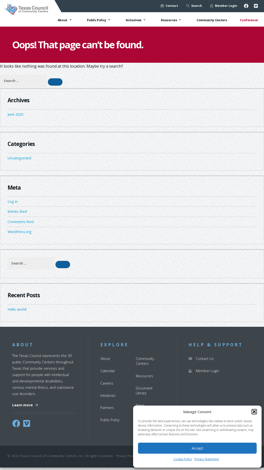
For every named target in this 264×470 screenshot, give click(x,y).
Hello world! (17, 311)
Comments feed (21, 224)
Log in (13, 204)
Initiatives (136, 20)
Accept (197, 448)
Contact (169, 6)
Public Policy (99, 20)
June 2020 (15, 117)
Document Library (144, 393)
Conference (249, 20)
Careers (106, 385)
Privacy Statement (206, 459)
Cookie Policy (182, 459)
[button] (254, 411)
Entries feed (17, 214)
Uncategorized (19, 160)
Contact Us (201, 361)
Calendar (107, 373)
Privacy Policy (126, 458)
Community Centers (212, 20)
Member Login (223, 6)
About (65, 20)
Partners (107, 410)
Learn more (25, 407)
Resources (171, 20)
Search (194, 6)
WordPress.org (20, 234)
